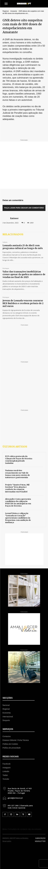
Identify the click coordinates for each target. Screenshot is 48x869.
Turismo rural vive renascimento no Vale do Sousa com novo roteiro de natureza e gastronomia (17, 474)
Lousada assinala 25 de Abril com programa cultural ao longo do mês (23, 247)
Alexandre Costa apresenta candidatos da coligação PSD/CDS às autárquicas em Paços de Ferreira (18, 502)
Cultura (5, 242)
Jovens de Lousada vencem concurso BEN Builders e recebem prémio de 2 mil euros (23, 303)
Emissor (14, 218)
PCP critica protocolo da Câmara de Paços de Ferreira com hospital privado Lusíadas (18, 459)
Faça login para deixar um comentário (24, 208)
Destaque (6, 268)
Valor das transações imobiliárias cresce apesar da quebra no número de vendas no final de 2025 (24, 274)
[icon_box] (19, 790)
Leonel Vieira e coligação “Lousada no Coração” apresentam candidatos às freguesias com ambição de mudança (18, 518)
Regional (6, 11)
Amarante (13, 11)
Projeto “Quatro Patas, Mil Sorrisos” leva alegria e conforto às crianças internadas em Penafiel (17, 488)
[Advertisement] (24, 165)
